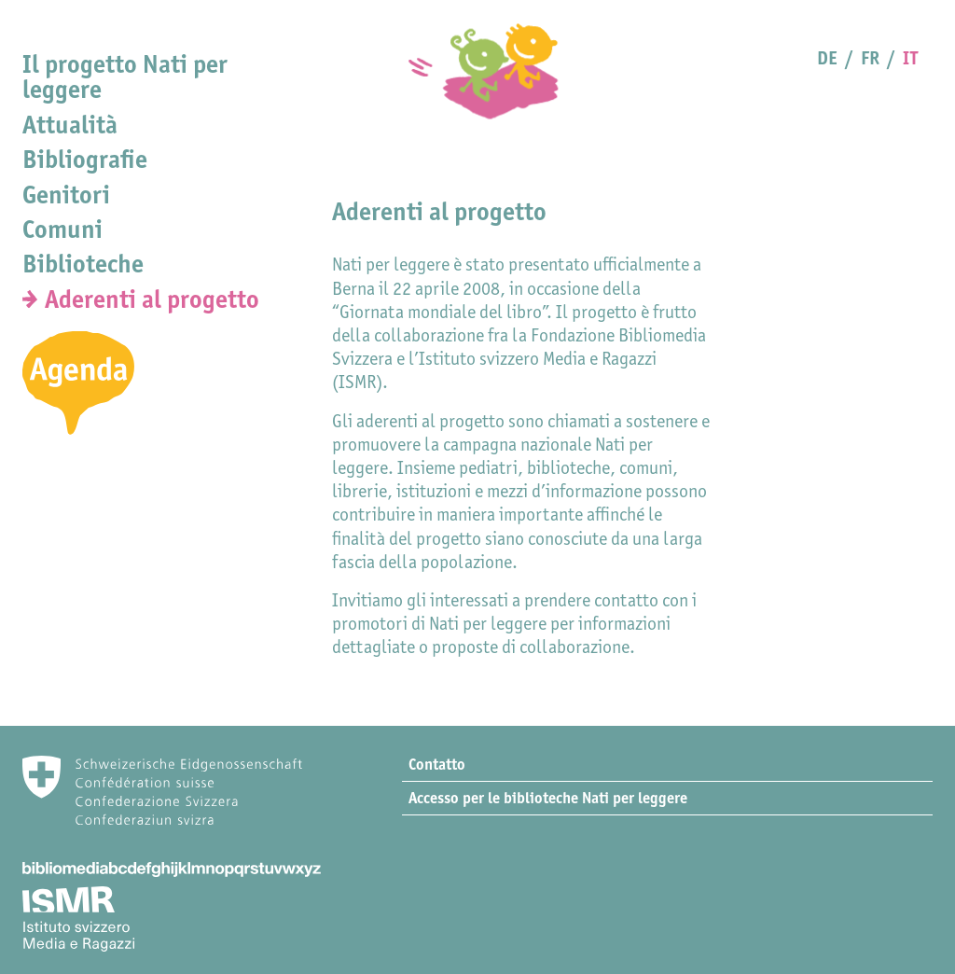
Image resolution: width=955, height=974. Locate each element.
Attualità (70, 124)
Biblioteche (83, 263)
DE (827, 58)
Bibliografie (84, 159)
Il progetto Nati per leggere (125, 76)
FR (870, 58)
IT (910, 58)
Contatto (436, 764)
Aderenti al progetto (152, 299)
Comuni (62, 229)
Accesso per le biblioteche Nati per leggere (547, 797)
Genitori (66, 194)
